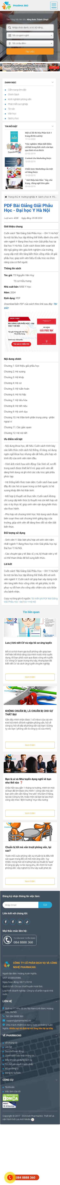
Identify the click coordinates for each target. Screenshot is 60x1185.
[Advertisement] (30, 1154)
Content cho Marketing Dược (38, 158)
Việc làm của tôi (11, 1091)
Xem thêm (30, 677)
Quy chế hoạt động (13, 1051)
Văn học (12, 113)
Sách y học (13, 118)
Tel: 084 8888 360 (14, 1016)
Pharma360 (37, 1116)
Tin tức (11, 109)
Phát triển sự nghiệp (18, 104)
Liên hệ (7, 1047)
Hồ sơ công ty (11, 1068)
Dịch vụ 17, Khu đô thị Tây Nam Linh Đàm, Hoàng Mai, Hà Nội (29, 1010)
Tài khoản (9, 1087)
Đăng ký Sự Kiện (12, 1073)
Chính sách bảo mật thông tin (18, 1055)
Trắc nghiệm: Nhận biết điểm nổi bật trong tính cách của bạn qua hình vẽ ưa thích (39, 147)
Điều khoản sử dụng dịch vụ (17, 1060)
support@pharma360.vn (18, 1020)
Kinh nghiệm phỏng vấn (19, 99)
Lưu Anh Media (23, 1119)
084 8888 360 (23, 942)
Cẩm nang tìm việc (17, 89)
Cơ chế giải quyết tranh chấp (18, 1064)
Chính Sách (13, 94)
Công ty (30, 990)
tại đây (49, 1028)
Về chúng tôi (10, 1042)
